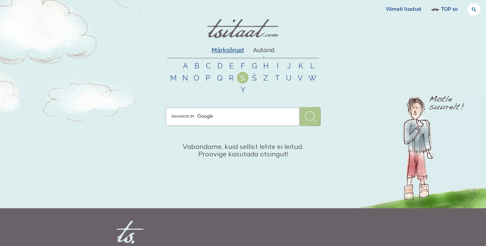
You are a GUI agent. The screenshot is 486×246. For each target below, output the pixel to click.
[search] (232, 116)
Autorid (263, 50)
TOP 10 (449, 9)
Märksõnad (228, 50)
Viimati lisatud (403, 9)
